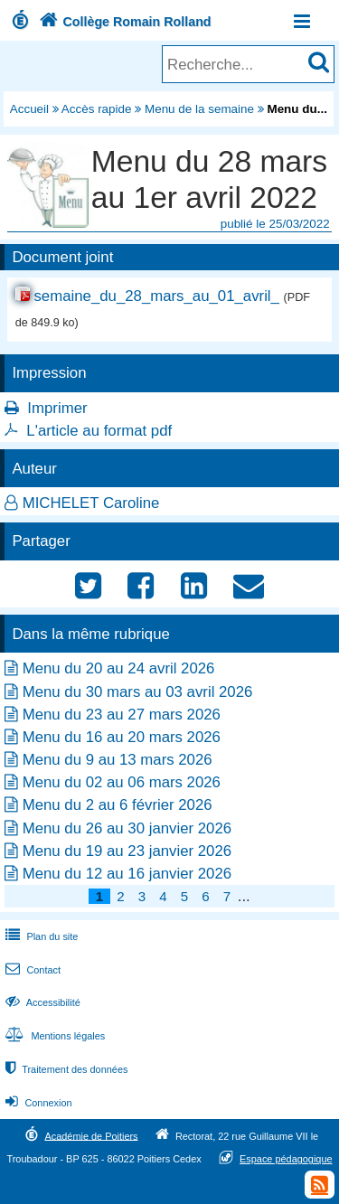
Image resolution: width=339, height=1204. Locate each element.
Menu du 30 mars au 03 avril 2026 (138, 692)
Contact (31, 969)
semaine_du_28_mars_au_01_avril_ (155, 296)
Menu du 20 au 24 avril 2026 (119, 668)
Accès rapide (96, 109)
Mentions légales (53, 1035)
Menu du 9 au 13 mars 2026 (117, 759)
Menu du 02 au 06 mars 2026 (122, 782)
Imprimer (57, 408)
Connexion (36, 1102)
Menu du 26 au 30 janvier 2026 (127, 828)
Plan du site (40, 936)
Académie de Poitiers (90, 1135)
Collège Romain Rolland (123, 21)
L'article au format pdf (99, 430)
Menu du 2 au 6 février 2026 (117, 805)
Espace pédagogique (286, 1158)
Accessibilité (41, 1002)
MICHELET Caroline (91, 503)
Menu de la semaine (199, 109)
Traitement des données (64, 1069)
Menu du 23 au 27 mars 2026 (122, 714)
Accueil (29, 109)
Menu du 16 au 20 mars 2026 (122, 737)
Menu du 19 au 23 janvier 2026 (127, 851)
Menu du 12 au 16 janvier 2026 (127, 873)
